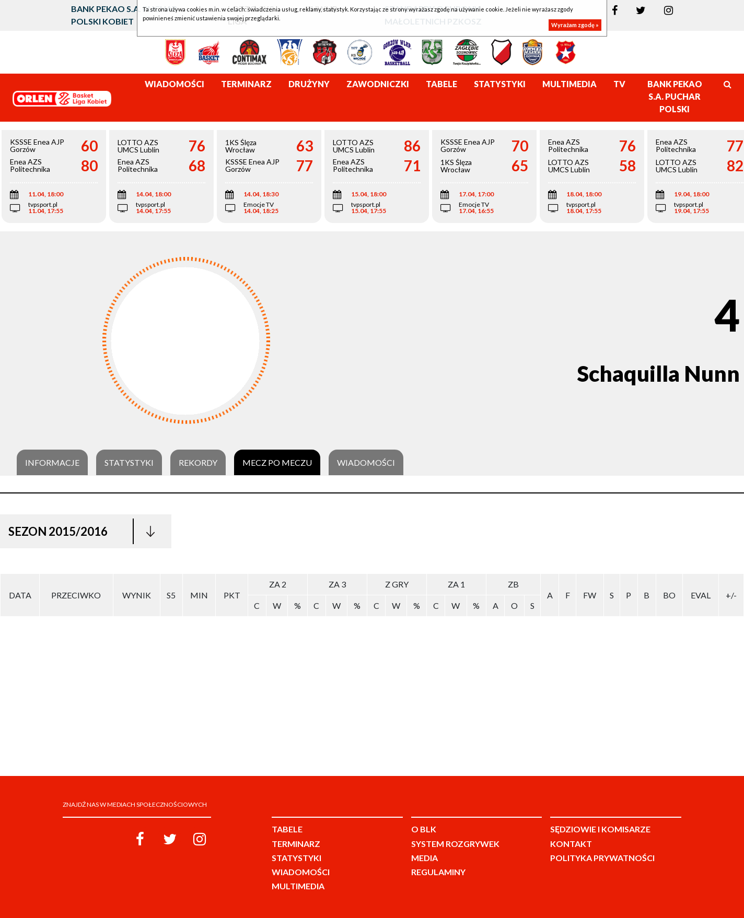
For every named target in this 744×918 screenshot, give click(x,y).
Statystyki (129, 462)
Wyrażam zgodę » (575, 24)
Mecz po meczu (277, 462)
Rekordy (198, 462)
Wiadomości (366, 462)
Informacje (52, 462)
